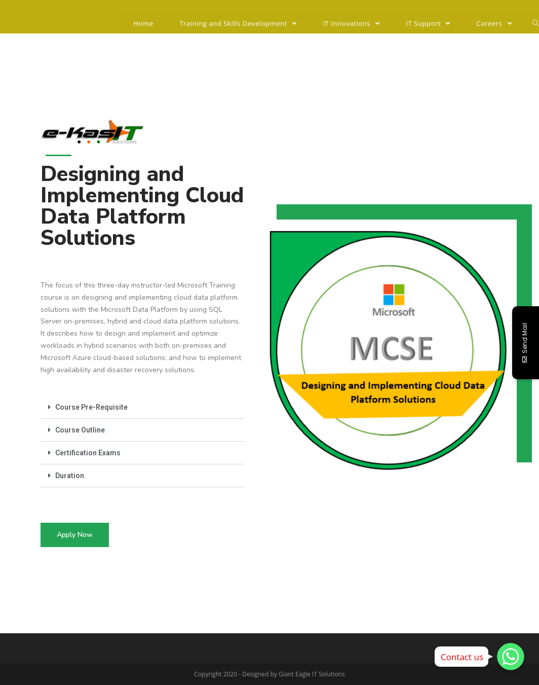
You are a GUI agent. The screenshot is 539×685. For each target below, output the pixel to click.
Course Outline (80, 430)
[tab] (142, 407)
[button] (75, 535)
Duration (69, 476)
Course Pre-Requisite (91, 407)
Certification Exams (88, 453)
